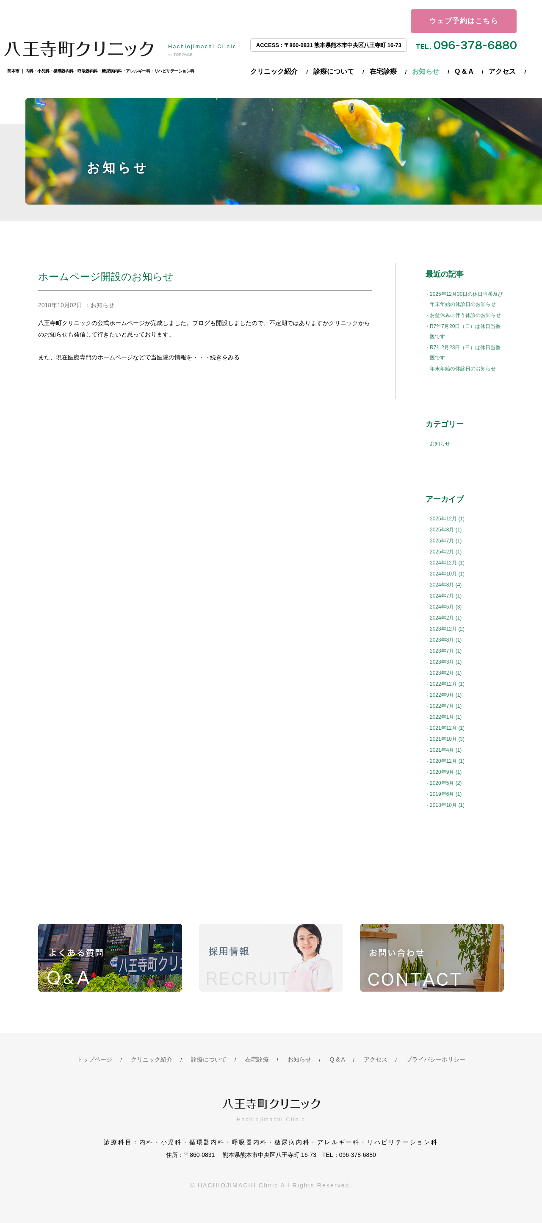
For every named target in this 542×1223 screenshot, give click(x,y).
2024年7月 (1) (446, 596)
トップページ (94, 1059)
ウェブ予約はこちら (463, 21)
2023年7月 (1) (446, 651)
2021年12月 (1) (447, 728)
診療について (333, 71)
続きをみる (225, 357)
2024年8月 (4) (446, 585)
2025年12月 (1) (447, 519)
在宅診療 (383, 71)
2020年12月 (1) (447, 761)
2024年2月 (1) (446, 618)
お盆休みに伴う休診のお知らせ (465, 315)
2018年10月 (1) (447, 805)
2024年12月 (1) (447, 563)
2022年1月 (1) (446, 717)
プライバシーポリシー (435, 1059)
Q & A (464, 71)
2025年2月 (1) (446, 552)
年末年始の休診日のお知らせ (463, 369)
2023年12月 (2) (447, 629)
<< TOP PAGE (180, 55)
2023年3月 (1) (446, 662)
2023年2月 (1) (446, 673)
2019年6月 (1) (446, 794)
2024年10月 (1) (447, 574)
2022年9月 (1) (446, 695)
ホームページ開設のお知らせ (106, 276)
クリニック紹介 (274, 71)
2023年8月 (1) (446, 640)
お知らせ (425, 71)
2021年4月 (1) (446, 750)
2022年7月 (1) (446, 706)
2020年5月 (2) (446, 783)
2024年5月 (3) (446, 607)
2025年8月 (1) (446, 530)
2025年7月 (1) (446, 541)
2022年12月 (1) (447, 684)
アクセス (502, 71)
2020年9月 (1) (446, 772)
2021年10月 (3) (447, 739)
